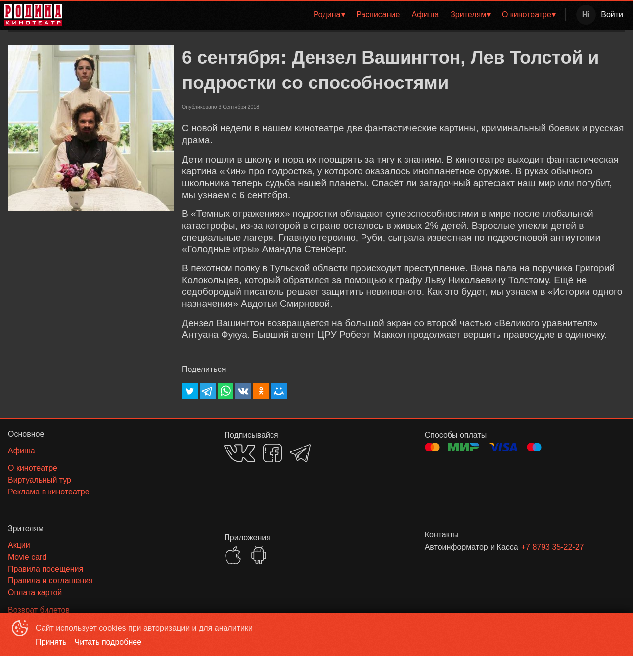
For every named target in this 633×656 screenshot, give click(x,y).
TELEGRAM (300, 453)
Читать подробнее (108, 642)
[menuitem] (329, 15)
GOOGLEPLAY (259, 555)
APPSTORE (233, 555)
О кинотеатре (526, 14)
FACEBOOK (272, 453)
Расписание (378, 14)
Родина (327, 14)
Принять (51, 642)
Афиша (425, 14)
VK (239, 453)
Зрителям (468, 14)
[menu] (315, 15)
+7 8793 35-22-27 (552, 547)
